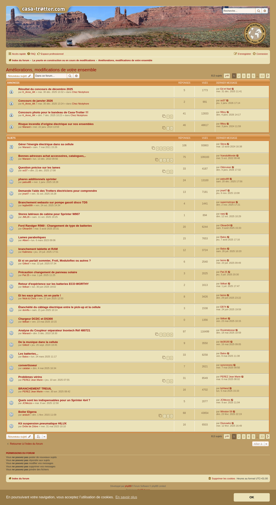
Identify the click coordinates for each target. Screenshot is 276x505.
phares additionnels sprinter (37, 179)
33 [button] (262, 76)
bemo (223, 260)
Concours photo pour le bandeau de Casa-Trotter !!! (53, 112)
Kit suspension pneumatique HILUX (42, 423)
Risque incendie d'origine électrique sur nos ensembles (56, 124)
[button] (227, 75)
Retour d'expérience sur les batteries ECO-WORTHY (53, 283)
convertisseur (27, 365)
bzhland (224, 388)
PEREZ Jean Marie (32, 380)
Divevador (225, 423)
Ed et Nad (225, 88)
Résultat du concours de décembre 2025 (45, 89)
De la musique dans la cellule (38, 342)
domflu (26, 310)
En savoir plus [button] (126, 497)
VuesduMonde (228, 155)
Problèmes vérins (30, 377)
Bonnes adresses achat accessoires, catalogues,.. (52, 155)
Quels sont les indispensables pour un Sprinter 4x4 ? (54, 400)
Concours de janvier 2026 (35, 100)
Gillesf (25, 263)
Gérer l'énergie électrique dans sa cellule (46, 144)
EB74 (223, 306)
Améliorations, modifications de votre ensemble (51, 69)
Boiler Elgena (27, 411)
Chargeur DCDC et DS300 (35, 318)
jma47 (25, 193)
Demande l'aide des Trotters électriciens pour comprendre (57, 190)
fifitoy (223, 112)
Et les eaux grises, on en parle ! (39, 295)
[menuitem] (31, 53)
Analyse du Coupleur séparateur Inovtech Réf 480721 (54, 330)
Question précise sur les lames (39, 167)
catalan (26, 368)
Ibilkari (25, 286)
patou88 (26, 182)
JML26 (26, 217)
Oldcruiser (225, 167)
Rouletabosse (227, 330)
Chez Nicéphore (80, 92)
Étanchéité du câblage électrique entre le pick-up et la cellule (59, 307)
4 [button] (248, 76)
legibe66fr (27, 205)
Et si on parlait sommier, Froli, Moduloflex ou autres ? (54, 260)
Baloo (223, 237)
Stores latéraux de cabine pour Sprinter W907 (49, 214)
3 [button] (244, 76)
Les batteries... (28, 353)
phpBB (128, 486)
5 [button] (253, 76)
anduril (26, 414)
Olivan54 (27, 228)
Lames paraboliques (32, 237)
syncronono (226, 365)
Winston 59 (226, 411)
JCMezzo (27, 403)
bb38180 (225, 341)
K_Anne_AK (28, 92)
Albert (25, 240)
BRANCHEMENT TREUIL (35, 388)
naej (222, 213)
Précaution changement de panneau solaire (47, 272)
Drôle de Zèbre (30, 426)
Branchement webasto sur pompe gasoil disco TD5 (52, 202)
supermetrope (227, 202)
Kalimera (27, 252)
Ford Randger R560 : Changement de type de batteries (55, 225)
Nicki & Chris (29, 298)
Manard (26, 127)
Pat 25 (25, 275)
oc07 (223, 100)
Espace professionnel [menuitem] (50, 53)
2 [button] (239, 76)
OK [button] (251, 497)
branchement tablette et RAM (38, 249)
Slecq (223, 144)
